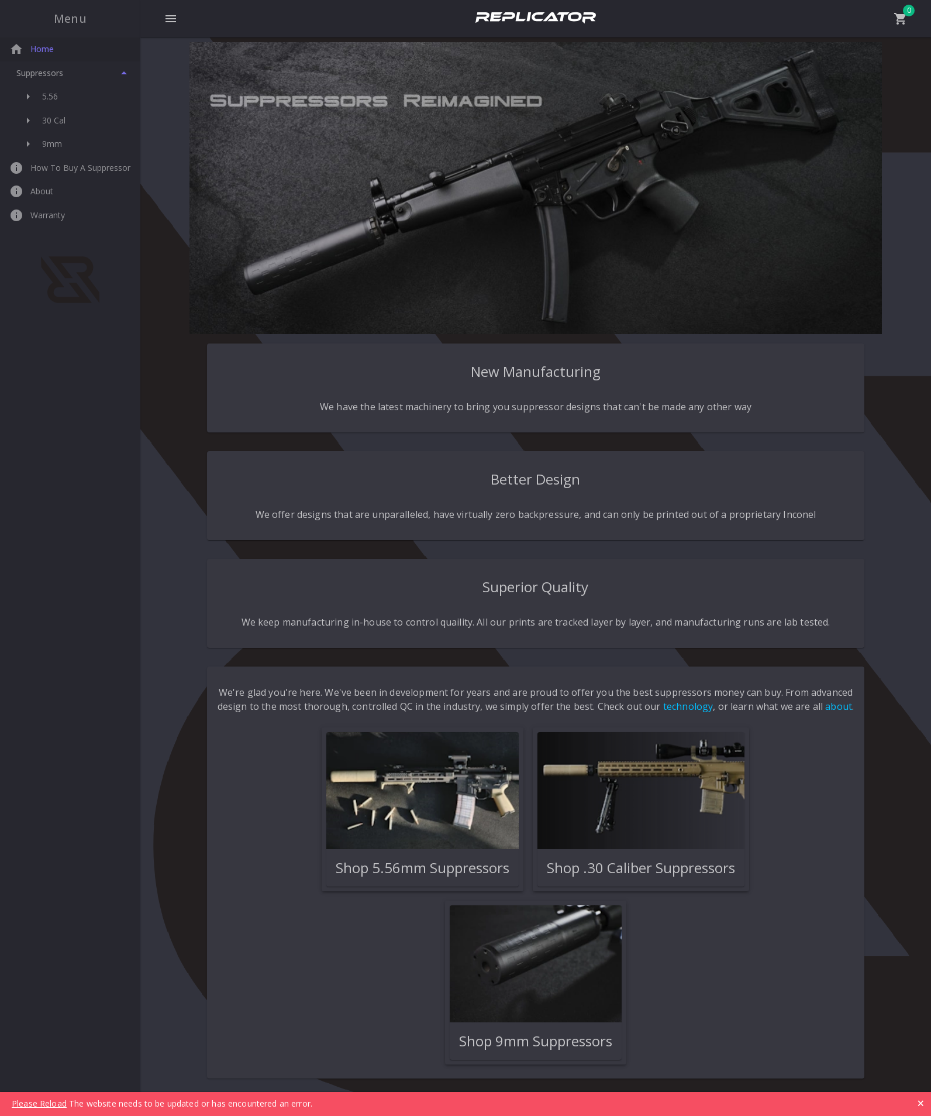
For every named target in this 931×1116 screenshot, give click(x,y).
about (838, 706)
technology (688, 706)
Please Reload (39, 1103)
